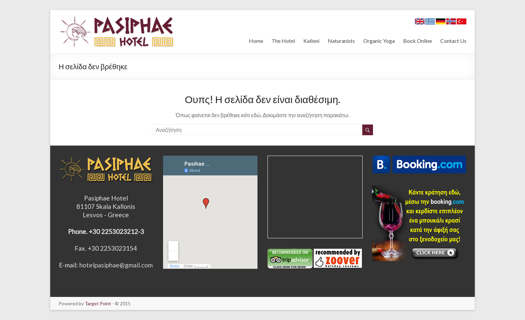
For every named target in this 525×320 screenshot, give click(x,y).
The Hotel (283, 40)
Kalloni (311, 40)
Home (256, 40)
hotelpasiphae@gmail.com (116, 265)
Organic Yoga (379, 40)
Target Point (98, 303)
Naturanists (341, 40)
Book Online (417, 40)
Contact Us (453, 40)
